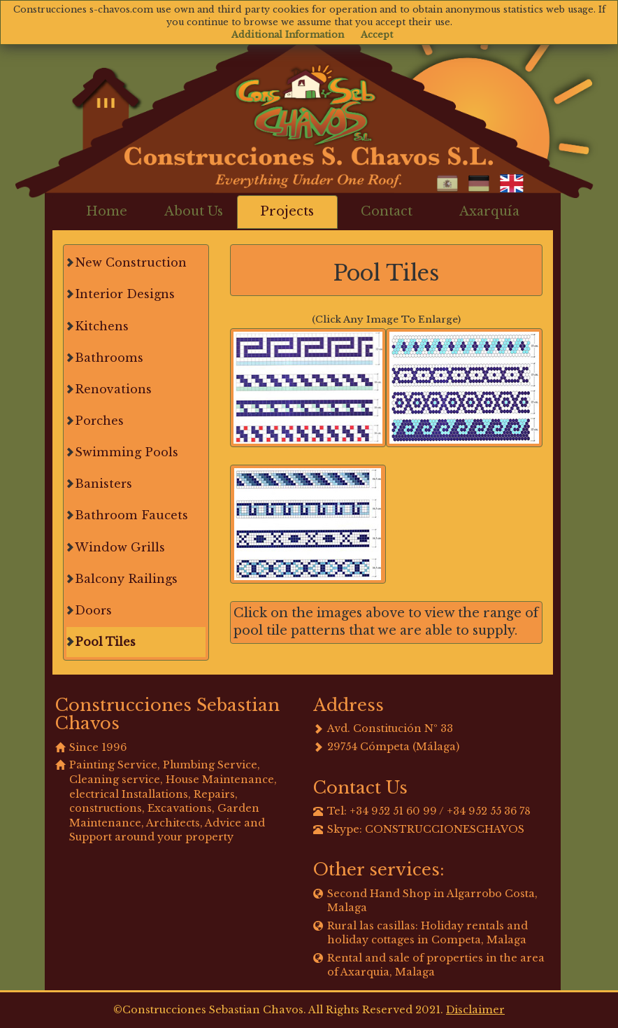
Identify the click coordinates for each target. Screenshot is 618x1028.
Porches (99, 421)
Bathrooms (109, 358)
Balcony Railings (126, 579)
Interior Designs (125, 294)
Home (106, 211)
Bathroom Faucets (131, 515)
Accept (377, 34)
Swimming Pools (126, 452)
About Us (193, 211)
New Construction (131, 262)
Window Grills (120, 547)
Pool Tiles (105, 642)
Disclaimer (475, 1010)
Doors (93, 610)
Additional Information (287, 34)
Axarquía (489, 211)
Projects (287, 211)
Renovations (113, 389)
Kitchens (102, 326)
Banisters (103, 484)
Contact (386, 211)
